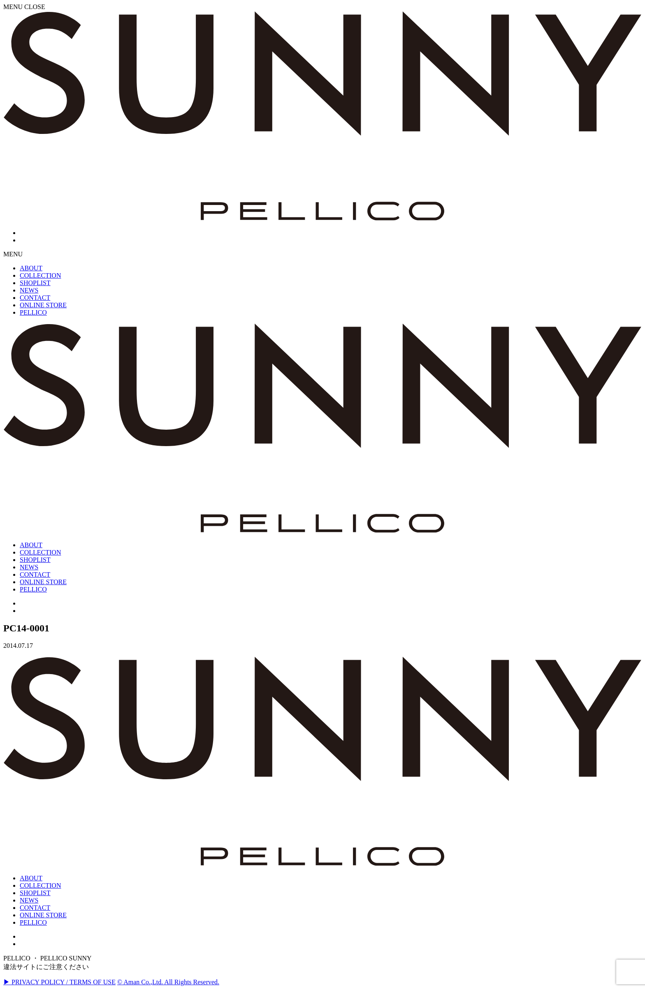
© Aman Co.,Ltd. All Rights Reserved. (168, 981)
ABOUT (31, 878)
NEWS (29, 900)
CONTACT (35, 907)
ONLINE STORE (43, 915)
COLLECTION (40, 885)
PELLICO (33, 922)
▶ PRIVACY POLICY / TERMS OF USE (59, 981)
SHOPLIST (35, 892)
